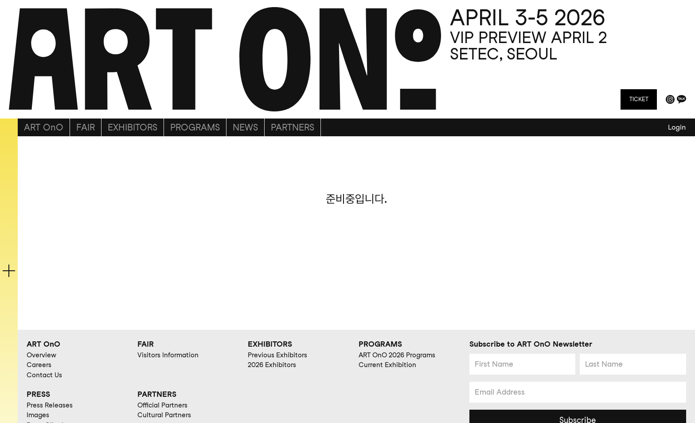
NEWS (245, 127)
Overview (41, 355)
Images (38, 415)
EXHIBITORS (132, 127)
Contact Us (44, 375)
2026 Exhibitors (272, 365)
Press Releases (50, 405)
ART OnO (43, 127)
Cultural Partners (164, 415)
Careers (39, 365)
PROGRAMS (195, 127)
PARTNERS (292, 127)
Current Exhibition (387, 365)
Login (677, 127)
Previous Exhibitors (277, 355)
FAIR (85, 127)
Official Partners (162, 405)
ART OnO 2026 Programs (397, 355)
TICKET (638, 99)
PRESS (38, 394)
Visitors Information (168, 355)
